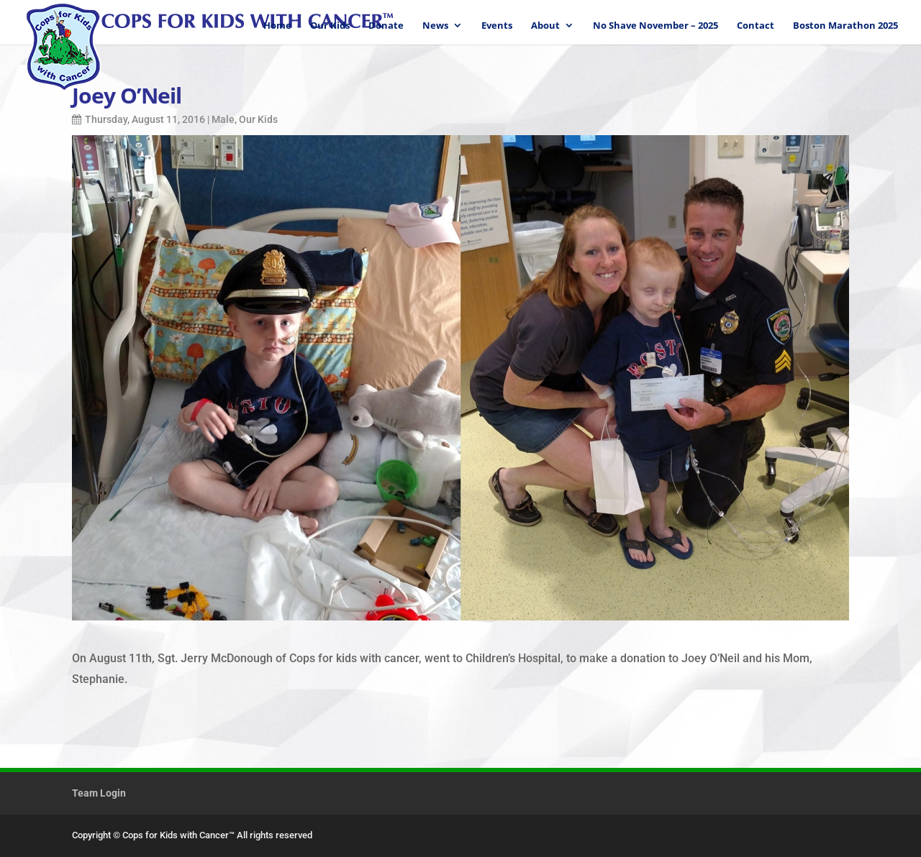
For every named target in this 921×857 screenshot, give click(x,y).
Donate (386, 26)
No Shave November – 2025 (655, 26)
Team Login (99, 793)
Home (277, 26)
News (435, 26)
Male (223, 119)
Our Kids (330, 26)
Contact (755, 26)
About (545, 26)
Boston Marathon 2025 (845, 26)
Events (496, 26)
